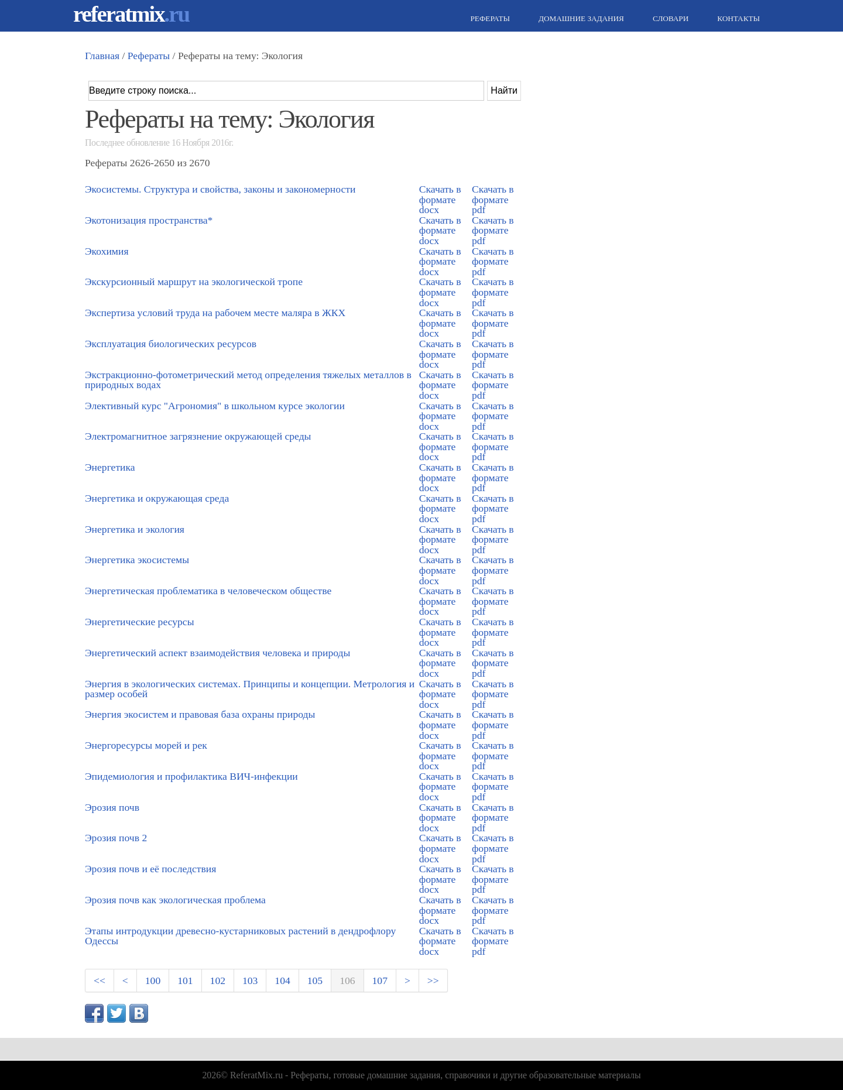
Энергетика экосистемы (137, 559)
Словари (669, 18)
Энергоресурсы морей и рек (146, 745)
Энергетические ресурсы (139, 622)
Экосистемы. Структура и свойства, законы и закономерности (220, 189)
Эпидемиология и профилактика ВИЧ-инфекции (191, 776)
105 (315, 980)
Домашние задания (580, 18)
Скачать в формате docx (440, 199)
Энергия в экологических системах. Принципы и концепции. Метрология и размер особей (249, 689)
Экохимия (106, 251)
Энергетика (110, 467)
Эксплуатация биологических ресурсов (170, 343)
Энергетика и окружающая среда (157, 498)
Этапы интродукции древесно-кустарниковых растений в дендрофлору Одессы (240, 936)
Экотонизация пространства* (149, 220)
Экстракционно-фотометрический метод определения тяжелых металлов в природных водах (248, 380)
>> (433, 980)
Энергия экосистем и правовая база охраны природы (200, 714)
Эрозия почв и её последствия (150, 869)
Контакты (737, 18)
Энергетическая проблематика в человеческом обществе (208, 591)
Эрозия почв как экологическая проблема (175, 900)
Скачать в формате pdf (493, 199)
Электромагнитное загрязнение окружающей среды (198, 436)
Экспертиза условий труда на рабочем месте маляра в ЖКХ (215, 312)
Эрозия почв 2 (116, 838)
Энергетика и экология (134, 529)
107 (380, 980)
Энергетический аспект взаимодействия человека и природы (217, 653)
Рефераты (489, 18)
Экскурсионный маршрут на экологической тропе (194, 281)
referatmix (131, 13)
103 (250, 980)
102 (217, 980)
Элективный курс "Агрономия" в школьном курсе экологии (215, 406)
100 (152, 980)
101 (185, 980)
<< (99, 980)
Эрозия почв (112, 807)
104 (282, 980)
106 (347, 980)
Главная (102, 55)
